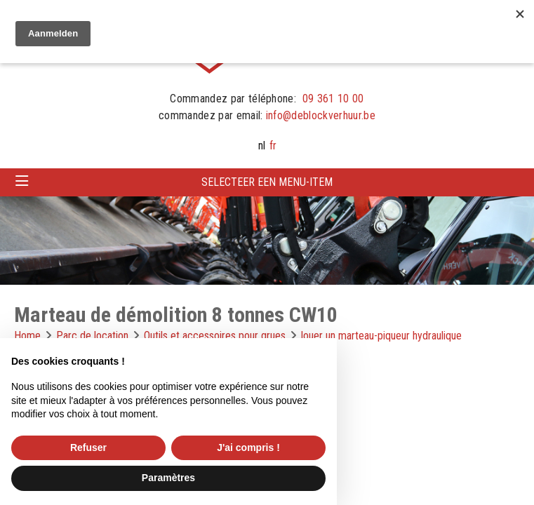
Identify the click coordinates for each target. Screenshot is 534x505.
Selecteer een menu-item (267, 182)
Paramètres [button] (168, 477)
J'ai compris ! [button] (248, 447)
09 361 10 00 (333, 98)
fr (272, 145)
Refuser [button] (88, 447)
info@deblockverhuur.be (320, 115)
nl (261, 145)
